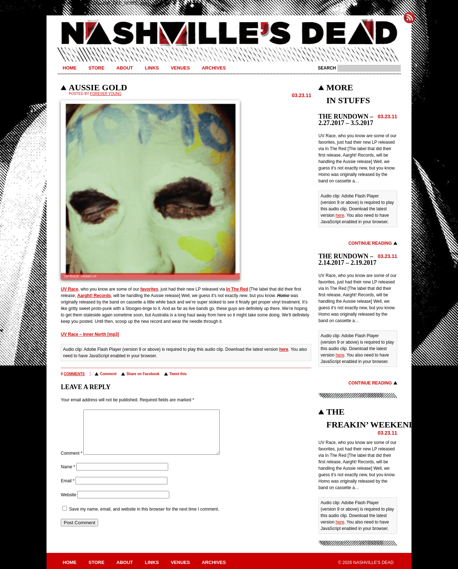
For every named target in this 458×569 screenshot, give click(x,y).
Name (68, 475)
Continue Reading (370, 243)
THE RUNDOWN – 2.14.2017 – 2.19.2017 (347, 259)
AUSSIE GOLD (98, 87)
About (124, 68)
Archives (214, 68)
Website (68, 503)
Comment (108, 374)
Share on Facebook (142, 374)
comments (74, 374)
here (283, 349)
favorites (149, 289)
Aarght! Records (94, 295)
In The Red (237, 289)
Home (70, 68)
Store (96, 68)
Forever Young (106, 94)
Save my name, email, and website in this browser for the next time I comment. (144, 517)
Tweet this (177, 374)
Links (152, 68)
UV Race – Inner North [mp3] (90, 334)
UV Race (69, 289)
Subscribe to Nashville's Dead (409, 17)
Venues (180, 68)
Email (67, 489)
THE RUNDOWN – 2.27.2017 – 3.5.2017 (345, 119)
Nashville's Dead (229, 33)
